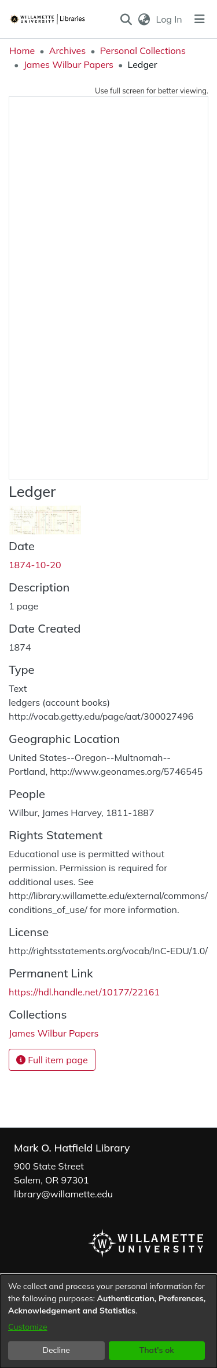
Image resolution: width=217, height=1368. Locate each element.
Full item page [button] (52, 1060)
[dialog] (108, 1321)
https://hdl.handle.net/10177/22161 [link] (84, 992)
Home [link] (22, 50)
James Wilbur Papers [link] (68, 64)
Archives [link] (67, 50)
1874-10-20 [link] (35, 565)
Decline (57, 1350)
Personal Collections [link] (143, 50)
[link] (54, 1033)
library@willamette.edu (63, 1194)
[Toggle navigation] (199, 19)
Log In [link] (169, 19)
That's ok (156, 1350)
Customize (27, 1327)
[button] (126, 19)
